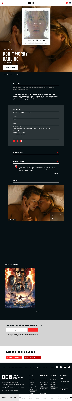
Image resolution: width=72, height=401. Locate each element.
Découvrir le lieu (33, 389)
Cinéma (62, 379)
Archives (62, 385)
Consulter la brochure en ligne (32, 357)
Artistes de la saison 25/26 (64, 389)
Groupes (42, 391)
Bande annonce (10, 67)
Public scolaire (43, 388)
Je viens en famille (44, 382)
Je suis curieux (43, 379)
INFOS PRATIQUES (64, 382)
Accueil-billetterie (14, 390)
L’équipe (31, 384)
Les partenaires (33, 387)
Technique (52, 382)
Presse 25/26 (53, 379)
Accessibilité (43, 393)
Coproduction (53, 388)
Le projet (31, 379)
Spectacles (63, 375)
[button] (53, 215)
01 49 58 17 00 (5, 390)
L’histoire (31, 382)
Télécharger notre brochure (14, 357)
